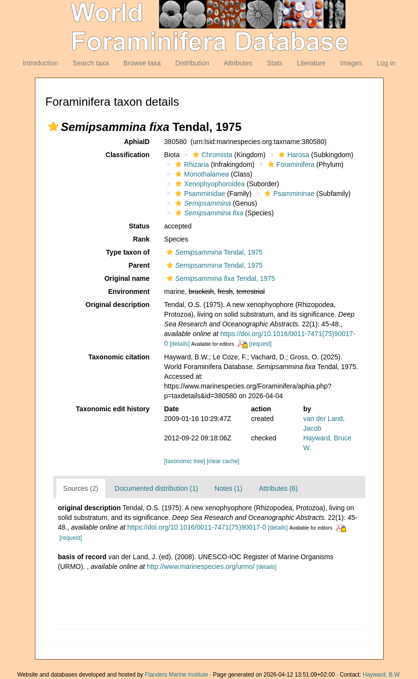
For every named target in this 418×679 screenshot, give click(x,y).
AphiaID (137, 142)
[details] (180, 343)
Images (351, 63)
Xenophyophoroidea (209, 184)
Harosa (292, 155)
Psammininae (288, 193)
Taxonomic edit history (113, 409)
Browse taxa (142, 63)
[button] (53, 126)
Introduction (40, 63)
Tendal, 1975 (213, 252)
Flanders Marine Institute (176, 674)
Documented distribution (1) (156, 488)
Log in (386, 63)
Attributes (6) (278, 488)
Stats (274, 63)
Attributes (238, 63)
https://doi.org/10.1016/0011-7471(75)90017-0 (196, 527)
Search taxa (91, 63)
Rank (141, 239)
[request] (260, 343)
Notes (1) (229, 488)
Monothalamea (201, 174)
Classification (128, 155)
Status (139, 226)
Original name (126, 278)
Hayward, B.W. (382, 674)
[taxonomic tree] (184, 461)
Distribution (192, 63)
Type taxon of (128, 252)
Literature (311, 63)
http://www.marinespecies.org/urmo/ (201, 566)
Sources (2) (80, 488)
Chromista (211, 155)
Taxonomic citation (119, 357)
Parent (139, 265)
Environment (129, 291)
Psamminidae (199, 193)
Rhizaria (191, 164)
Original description (118, 304)
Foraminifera (290, 164)
